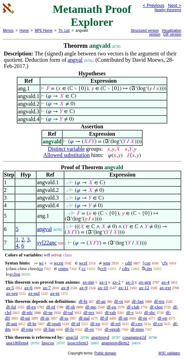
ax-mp (88, 282)
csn (147, 262)
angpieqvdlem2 (115, 342)
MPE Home (44, 30)
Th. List (64, 30)
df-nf (50, 306)
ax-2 (116, 282)
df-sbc (149, 312)
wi (41, 262)
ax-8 (65, 287)
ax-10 (103, 287)
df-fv (69, 329)
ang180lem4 (17, 342)
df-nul (84, 318)
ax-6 (28, 287)
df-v (130, 312)
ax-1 (103, 282)
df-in (44, 318)
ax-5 (10, 287)
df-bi (83, 301)
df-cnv (137, 323)
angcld (72, 337)
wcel (83, 262)
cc (84, 268)
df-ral (68, 312)
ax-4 (165, 282)
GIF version (172, 34)
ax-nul (34, 293)
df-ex (31, 306)
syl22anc (47, 243)
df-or (118, 301)
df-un (25, 318)
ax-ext (165, 287)
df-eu (111, 306)
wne (107, 262)
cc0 (103, 268)
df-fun (49, 329)
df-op (162, 318)
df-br (32, 323)
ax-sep (12, 293)
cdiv (125, 268)
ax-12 (144, 287)
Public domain (105, 353)
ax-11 (124, 287)
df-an (100, 301)
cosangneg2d (134, 337)
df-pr (142, 318)
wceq (58, 262)
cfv (165, 262)
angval (75, 60)
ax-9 (83, 287)
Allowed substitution (66, 155)
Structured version (145, 30)
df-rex (89, 312)
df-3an (138, 301)
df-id (75, 323)
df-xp (95, 323)
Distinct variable (66, 149)
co (40, 268)
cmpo (63, 268)
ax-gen (145, 282)
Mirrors (8, 30)
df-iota (27, 329)
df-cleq (156, 306)
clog (16, 274)
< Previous (153, 5)
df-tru (159, 301)
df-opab (54, 323)
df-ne (48, 312)
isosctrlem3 (77, 342)
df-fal (11, 306)
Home (24, 30)
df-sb (70, 306)
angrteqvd (100, 337)
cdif (128, 262)
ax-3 (130, 282)
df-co (157, 323)
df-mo (90, 306)
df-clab (133, 306)
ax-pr (54, 293)
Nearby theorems (167, 10)
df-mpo (137, 329)
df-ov (89, 329)
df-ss (63, 318)
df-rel (116, 323)
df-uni (11, 323)
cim (148, 268)
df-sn (123, 318)
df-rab (110, 312)
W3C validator (169, 353)
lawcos (48, 342)
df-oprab (112, 329)
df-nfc (27, 312)
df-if (104, 318)
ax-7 (47, 287)
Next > (174, 5)
